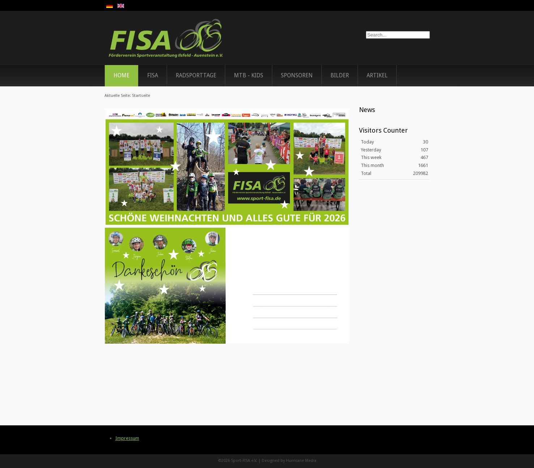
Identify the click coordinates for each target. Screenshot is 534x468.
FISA (152, 75)
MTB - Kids (248, 75)
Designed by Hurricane (283, 460)
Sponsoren (297, 75)
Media (310, 460)
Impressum (127, 438)
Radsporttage (196, 75)
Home (121, 75)
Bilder (339, 75)
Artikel (377, 75)
